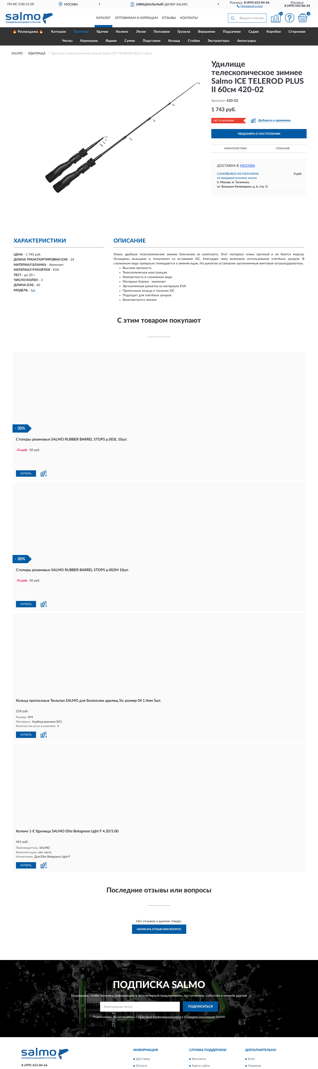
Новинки (254, 1034)
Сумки (129, 41)
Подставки (151, 41)
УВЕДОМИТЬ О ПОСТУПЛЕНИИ (259, 133)
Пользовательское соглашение (215, 1048)
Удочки (102, 31)
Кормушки (89, 41)
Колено (122, 31)
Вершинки (206, 31)
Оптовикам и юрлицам (136, 18)
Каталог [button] (103, 18)
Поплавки (162, 31)
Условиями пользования (199, 985)
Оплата (141, 1034)
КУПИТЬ (26, 458)
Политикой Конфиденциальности (159, 985)
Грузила (184, 31)
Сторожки (297, 31)
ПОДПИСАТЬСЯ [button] (200, 975)
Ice (33, 290)
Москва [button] (247, 165)
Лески (141, 31)
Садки (253, 31)
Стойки (194, 41)
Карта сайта (201, 1034)
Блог (251, 1027)
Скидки (253, 1041)
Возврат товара (147, 1041)
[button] (250, 6)
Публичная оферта (206, 1041)
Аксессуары (246, 41)
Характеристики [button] (235, 148)
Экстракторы (218, 41)
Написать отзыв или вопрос (159, 898)
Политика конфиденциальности (272, 1048)
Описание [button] (283, 148)
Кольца (174, 41)
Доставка (143, 1027)
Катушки (58, 31)
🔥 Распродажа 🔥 (28, 31)
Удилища (81, 31)
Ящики (111, 41)
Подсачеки (232, 31)
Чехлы (67, 41)
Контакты (189, 18)
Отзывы (169, 18)
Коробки (273, 31)
